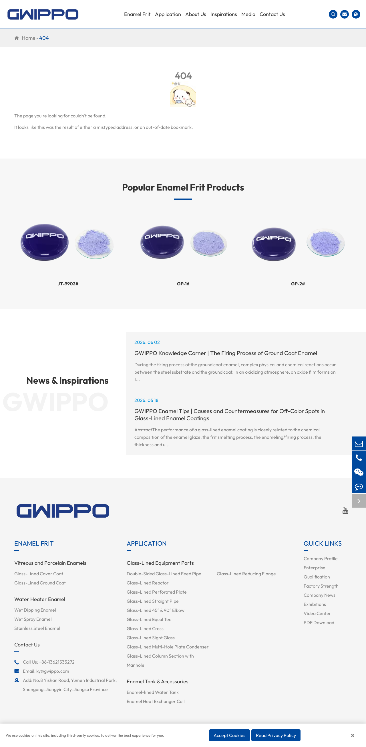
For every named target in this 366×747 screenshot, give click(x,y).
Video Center (317, 613)
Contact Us (272, 14)
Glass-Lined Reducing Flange (246, 573)
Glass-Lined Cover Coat (38, 573)
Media (248, 14)
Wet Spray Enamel (33, 619)
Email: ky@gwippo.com (41, 671)
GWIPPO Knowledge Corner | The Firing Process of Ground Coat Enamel (225, 353)
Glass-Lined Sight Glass (151, 637)
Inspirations (223, 14)
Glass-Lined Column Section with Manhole (160, 660)
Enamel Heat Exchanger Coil (156, 701)
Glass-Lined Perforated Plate (157, 592)
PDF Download (319, 622)
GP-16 (183, 284)
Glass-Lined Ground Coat (40, 583)
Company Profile (321, 558)
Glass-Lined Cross (145, 628)
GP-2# (298, 284)
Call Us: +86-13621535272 (44, 661)
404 (44, 38)
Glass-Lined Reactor (148, 583)
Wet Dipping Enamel (35, 610)
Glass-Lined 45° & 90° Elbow (155, 610)
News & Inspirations (67, 380)
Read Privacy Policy (276, 735)
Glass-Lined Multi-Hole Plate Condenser (168, 647)
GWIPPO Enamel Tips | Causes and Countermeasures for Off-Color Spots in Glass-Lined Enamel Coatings (229, 414)
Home (28, 38)
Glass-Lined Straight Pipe (153, 601)
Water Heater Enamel (39, 599)
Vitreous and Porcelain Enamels (50, 563)
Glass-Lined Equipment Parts (160, 563)
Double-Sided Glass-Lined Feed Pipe (164, 573)
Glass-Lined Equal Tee (149, 619)
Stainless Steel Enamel (37, 628)
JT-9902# (68, 284)
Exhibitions (315, 604)
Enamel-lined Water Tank (153, 692)
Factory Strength (321, 586)
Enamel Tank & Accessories (157, 681)
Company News (319, 595)
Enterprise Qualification (317, 572)
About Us (195, 14)
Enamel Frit (137, 14)
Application (168, 14)
